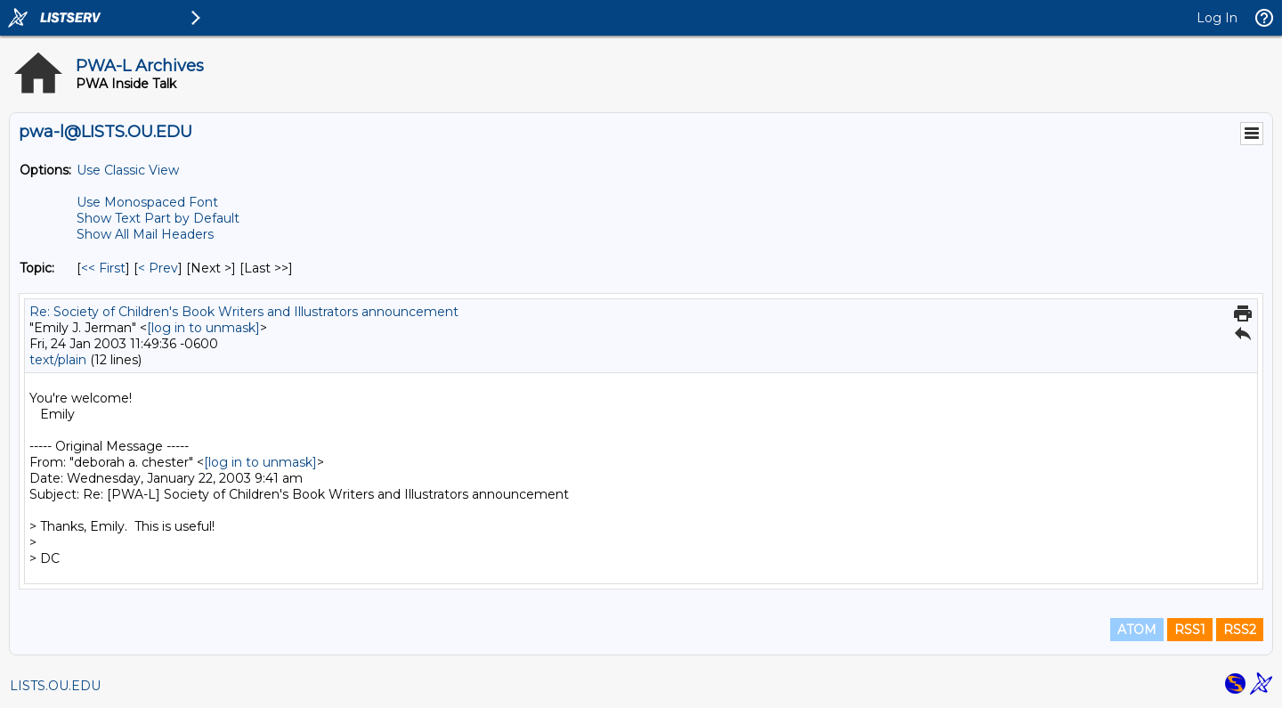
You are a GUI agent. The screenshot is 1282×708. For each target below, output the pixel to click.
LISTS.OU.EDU (55, 686)
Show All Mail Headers (145, 234)
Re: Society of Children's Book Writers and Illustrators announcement (243, 312)
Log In (1217, 18)
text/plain (57, 360)
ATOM (1136, 630)
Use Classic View (128, 170)
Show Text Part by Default (158, 218)
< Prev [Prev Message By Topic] (158, 268)
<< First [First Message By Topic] (103, 268)
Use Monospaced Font (147, 202)
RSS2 (1239, 630)
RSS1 (1189, 630)
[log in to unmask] (203, 328)
